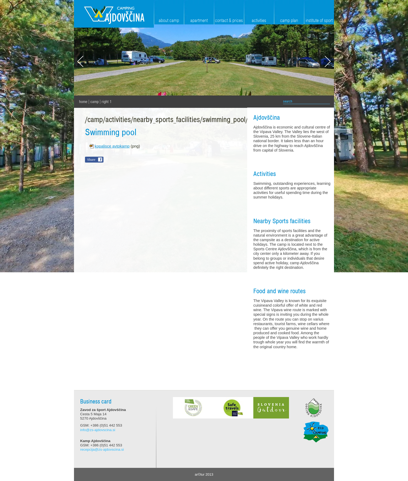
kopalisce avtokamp (112, 146)
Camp (94, 101)
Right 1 (107, 101)
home (83, 101)
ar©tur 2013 (204, 474)
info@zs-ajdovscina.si (97, 430)
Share (91, 159)
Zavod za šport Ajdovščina (114, 14)
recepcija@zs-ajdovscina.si (102, 449)
